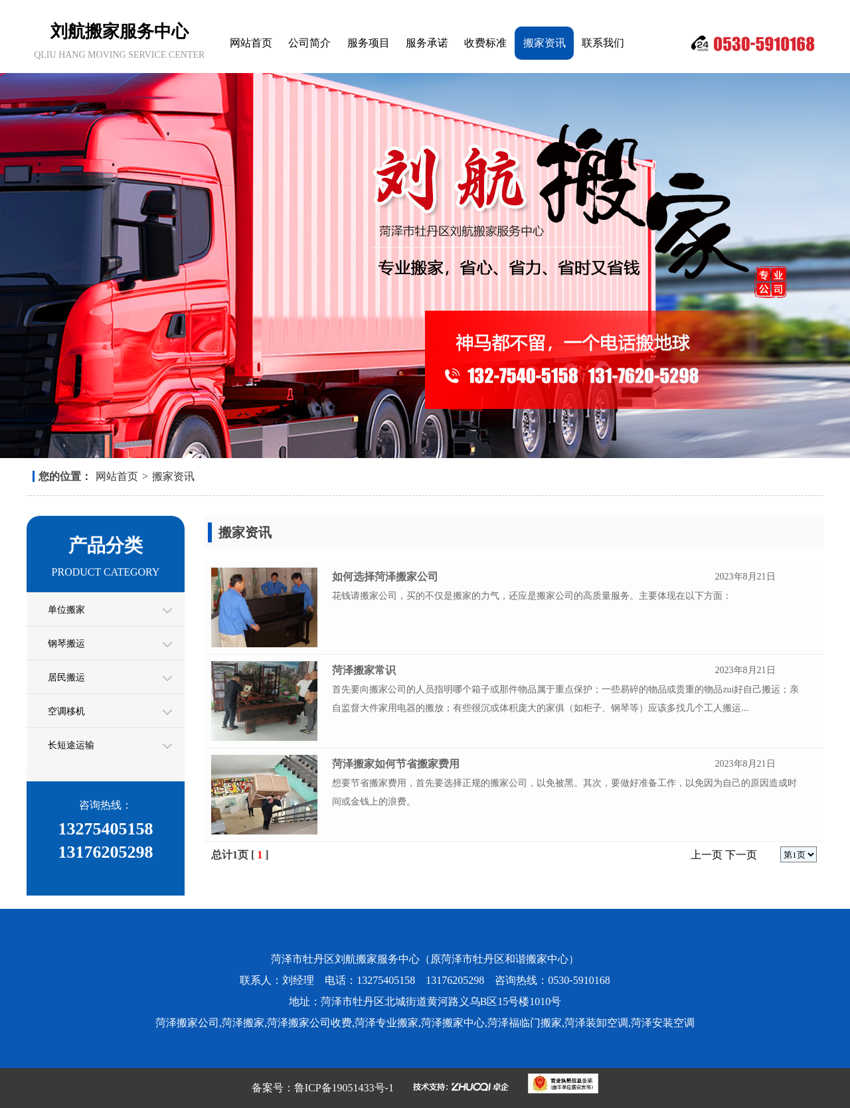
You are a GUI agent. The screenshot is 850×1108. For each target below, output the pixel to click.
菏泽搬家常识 (364, 670)
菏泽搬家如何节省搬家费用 (396, 763)
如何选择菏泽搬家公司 (385, 576)
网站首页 (251, 42)
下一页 (741, 854)
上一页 (706, 854)
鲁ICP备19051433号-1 (344, 1087)
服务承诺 (427, 42)
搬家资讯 (544, 42)
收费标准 (485, 42)
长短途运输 (71, 745)
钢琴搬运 (66, 644)
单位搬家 (66, 610)
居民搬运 (66, 677)
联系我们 (603, 42)
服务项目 (368, 42)
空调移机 (66, 711)
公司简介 (309, 42)
